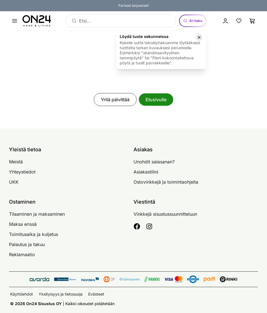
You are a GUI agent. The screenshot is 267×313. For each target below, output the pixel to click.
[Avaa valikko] (14, 20)
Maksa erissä (23, 224)
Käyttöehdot (21, 294)
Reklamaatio (22, 254)
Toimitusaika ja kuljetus (33, 234)
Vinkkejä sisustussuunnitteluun (165, 214)
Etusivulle (156, 99)
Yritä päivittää (115, 99)
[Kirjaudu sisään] (225, 20)
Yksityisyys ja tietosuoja (61, 294)
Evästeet (96, 294)
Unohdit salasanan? (154, 162)
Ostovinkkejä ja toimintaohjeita (166, 182)
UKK (14, 182)
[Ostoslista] (252, 20)
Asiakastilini (146, 172)
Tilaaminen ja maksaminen (37, 214)
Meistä (16, 162)
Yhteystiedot (22, 172)
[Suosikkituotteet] (238, 20)
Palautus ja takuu (27, 244)
